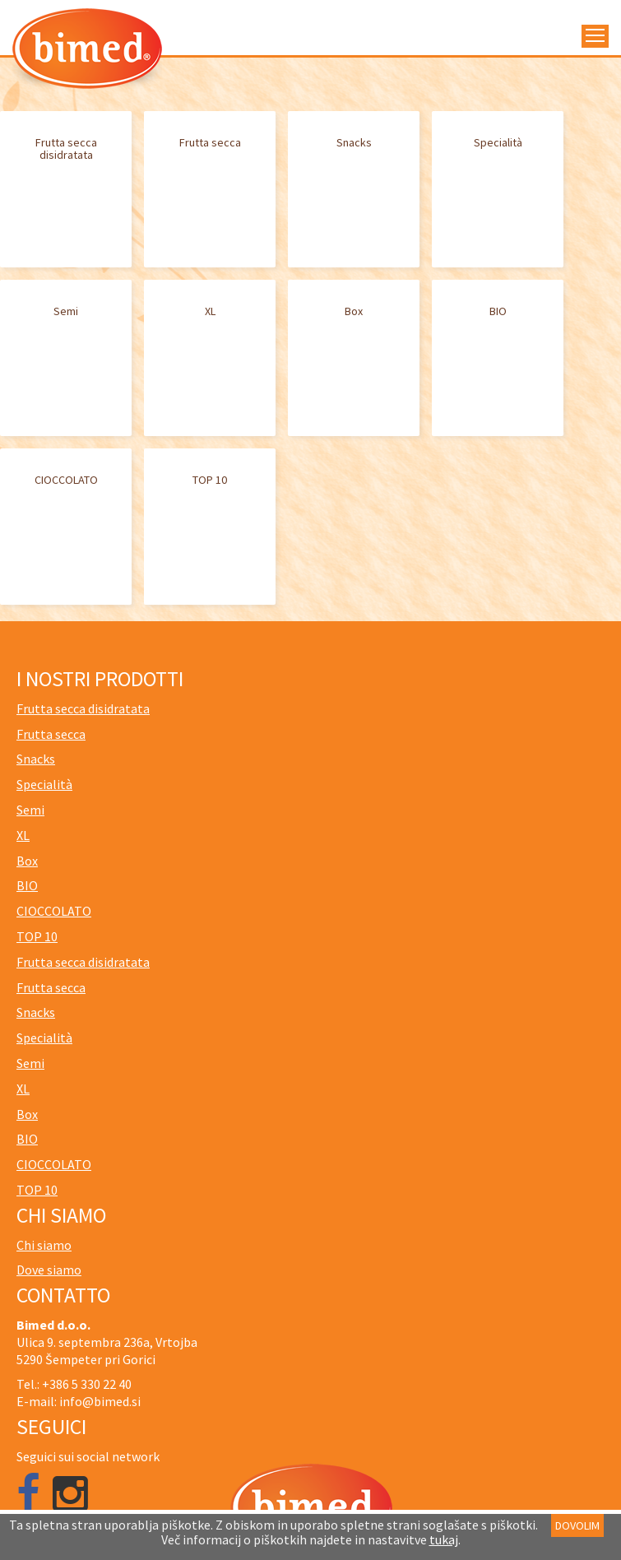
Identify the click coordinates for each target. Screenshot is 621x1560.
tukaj (443, 1539)
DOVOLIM (577, 1525)
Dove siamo (48, 1269)
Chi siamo (44, 1245)
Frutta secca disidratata (66, 148)
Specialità (498, 142)
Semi (65, 311)
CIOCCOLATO (66, 479)
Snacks (354, 142)
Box (354, 311)
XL (210, 311)
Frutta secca (210, 142)
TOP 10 (209, 479)
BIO (498, 311)
